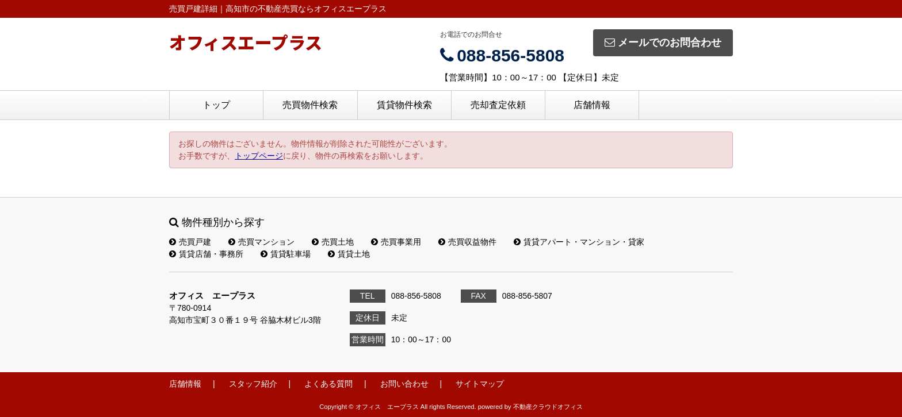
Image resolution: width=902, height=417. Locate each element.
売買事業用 (396, 241)
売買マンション (261, 241)
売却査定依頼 (498, 105)
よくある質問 (328, 383)
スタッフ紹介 (253, 383)
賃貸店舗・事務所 (206, 253)
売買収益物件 (467, 241)
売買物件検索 (310, 105)
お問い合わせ (404, 383)
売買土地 (333, 241)
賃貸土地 (349, 253)
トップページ (259, 155)
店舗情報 (592, 105)
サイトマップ (480, 383)
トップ (216, 105)
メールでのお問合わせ (663, 42)
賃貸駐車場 (286, 253)
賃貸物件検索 (404, 105)
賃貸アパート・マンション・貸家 (579, 241)
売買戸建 (190, 241)
